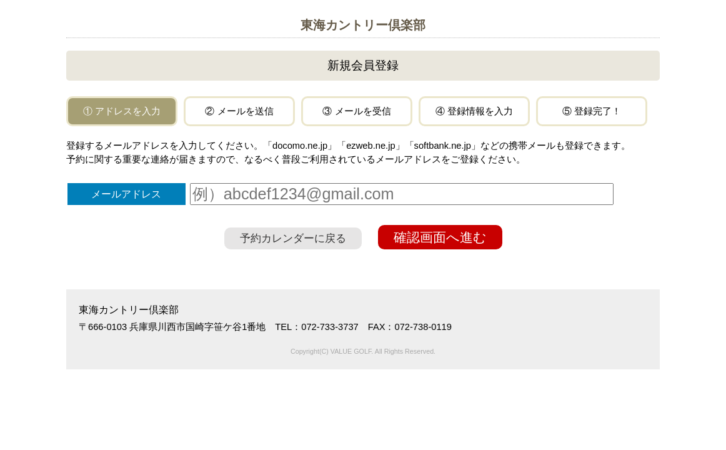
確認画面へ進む (440, 237)
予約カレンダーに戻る (293, 238)
